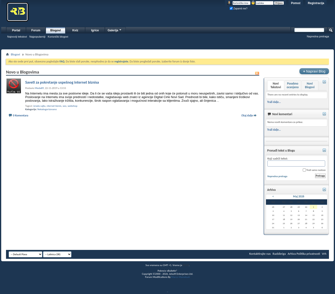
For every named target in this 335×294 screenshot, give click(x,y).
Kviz (75, 30)
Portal (16, 30)
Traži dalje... (274, 102)
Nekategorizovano (47, 109)
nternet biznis (54, 105)
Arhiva (292, 253)
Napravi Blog (314, 71)
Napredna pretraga (318, 36)
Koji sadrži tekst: (296, 162)
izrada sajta (39, 105)
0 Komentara (20, 115)
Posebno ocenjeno (293, 85)
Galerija (114, 29)
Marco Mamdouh (180, 277)
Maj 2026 (298, 196)
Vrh (324, 253)
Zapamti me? (238, 8)
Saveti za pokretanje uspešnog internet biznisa (62, 82)
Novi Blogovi (310, 85)
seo (64, 105)
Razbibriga (279, 253)
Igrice (95, 30)
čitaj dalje (247, 115)
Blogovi (55, 30)
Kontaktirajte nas (260, 253)
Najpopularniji (37, 36)
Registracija (316, 3)
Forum (35, 30)
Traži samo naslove (314, 170)
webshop (72, 105)
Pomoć (296, 3)
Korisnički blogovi (58, 36)
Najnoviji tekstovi (17, 36)
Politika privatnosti (308, 253)
